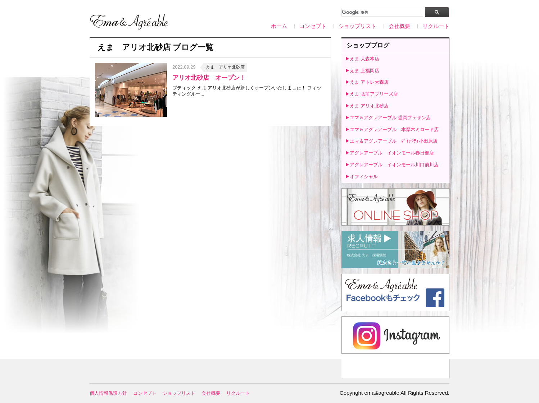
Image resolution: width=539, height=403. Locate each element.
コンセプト (312, 26)
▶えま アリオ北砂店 (367, 105)
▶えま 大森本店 (362, 58)
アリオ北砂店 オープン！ (209, 77)
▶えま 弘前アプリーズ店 (371, 94)
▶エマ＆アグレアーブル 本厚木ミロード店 (392, 129)
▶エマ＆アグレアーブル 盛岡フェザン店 (388, 117)
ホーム (279, 26)
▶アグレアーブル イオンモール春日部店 (389, 153)
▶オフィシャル (361, 176)
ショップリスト (357, 26)
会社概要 (399, 26)
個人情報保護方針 (108, 393)
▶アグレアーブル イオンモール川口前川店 (392, 164)
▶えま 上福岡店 (362, 70)
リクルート (435, 26)
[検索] (381, 12)
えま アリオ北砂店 (225, 67)
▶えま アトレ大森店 (367, 82)
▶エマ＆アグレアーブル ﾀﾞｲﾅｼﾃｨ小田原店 (391, 141)
